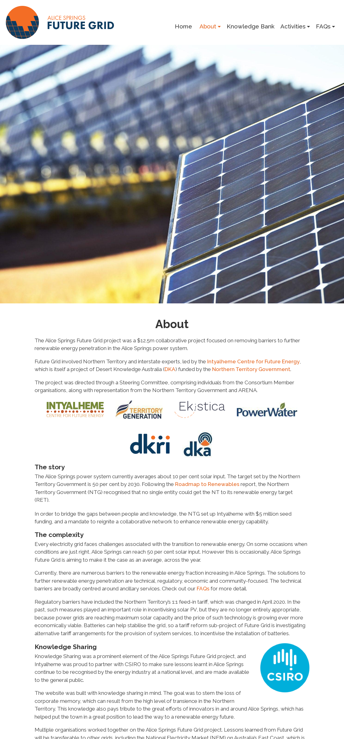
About (207, 26)
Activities (292, 26)
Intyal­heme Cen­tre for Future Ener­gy (253, 361)
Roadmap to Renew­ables (207, 484)
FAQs (323, 26)
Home (183, 26)
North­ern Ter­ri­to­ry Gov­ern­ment (251, 369)
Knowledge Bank (251, 26)
